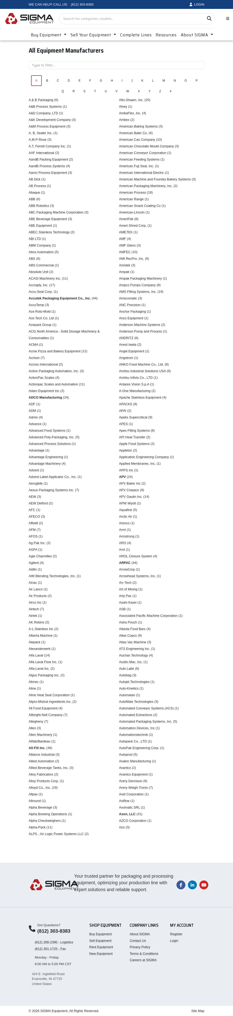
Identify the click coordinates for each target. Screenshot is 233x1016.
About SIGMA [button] (195, 34)
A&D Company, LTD (43, 113)
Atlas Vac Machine (132, 642)
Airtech (34, 609)
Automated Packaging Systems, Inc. (145, 721)
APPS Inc (126, 470)
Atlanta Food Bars (132, 629)
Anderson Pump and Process (140, 331)
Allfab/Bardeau (39, 741)
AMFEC (125, 252)
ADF (32, 404)
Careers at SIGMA (143, 960)
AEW (32, 496)
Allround (35, 801)
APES (123, 424)
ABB (32, 199)
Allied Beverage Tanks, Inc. (49, 768)
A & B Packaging (41, 100)
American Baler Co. (133, 133)
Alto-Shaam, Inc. (131, 100)
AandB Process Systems (47, 166)
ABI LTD (35, 239)
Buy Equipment (100, 934)
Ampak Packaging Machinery (140, 278)
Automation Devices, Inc (137, 728)
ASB (122, 609)
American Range (131, 199)
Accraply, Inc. (38, 285)
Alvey (123, 106)
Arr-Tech (125, 582)
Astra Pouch (128, 622)
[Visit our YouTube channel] (203, 885)
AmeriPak (126, 219)
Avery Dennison (131, 781)
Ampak (124, 272)
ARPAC (125, 563)
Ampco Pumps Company (137, 285)
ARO (122, 543)
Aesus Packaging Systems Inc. (51, 490)
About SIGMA (140, 934)
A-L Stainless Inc (41, 629)
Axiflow (124, 801)
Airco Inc (35, 602)
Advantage (37, 450)
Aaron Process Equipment (48, 172)
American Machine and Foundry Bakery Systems (155, 179)
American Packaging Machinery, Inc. (146, 186)
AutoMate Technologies (136, 701)
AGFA (33, 549)
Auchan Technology (133, 655)
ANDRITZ (126, 338)
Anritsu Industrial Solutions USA (142, 371)
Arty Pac (125, 596)
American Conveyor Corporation (143, 153)
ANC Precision (130, 305)
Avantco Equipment (133, 774)
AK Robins (36, 622)
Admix (33, 417)
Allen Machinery (40, 735)
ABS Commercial (42, 265)
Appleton (125, 450)
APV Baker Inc (130, 483)
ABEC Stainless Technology (49, 232)
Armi (122, 530)
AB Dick (34, 179)
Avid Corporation (131, 794)
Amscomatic (128, 298)
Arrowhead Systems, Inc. (137, 576)
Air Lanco (36, 589)
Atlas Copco (128, 635)
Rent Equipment (101, 947)
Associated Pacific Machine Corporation (148, 615)
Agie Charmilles (40, 556)
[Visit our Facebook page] (180, 885)
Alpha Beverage (40, 807)
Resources (166, 34)
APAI (123, 411)
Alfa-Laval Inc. (39, 668)
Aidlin (33, 569)
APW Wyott (127, 503)
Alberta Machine (41, 635)
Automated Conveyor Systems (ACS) (146, 708)
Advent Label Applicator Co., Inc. (53, 477)
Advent (34, 470)
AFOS (33, 536)
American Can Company (137, 139)
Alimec (34, 682)
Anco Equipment (131, 318)
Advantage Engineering (46, 457)
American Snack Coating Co (140, 206)
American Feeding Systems (139, 159)
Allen (32, 728)
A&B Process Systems (45, 106)
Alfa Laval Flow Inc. (43, 662)
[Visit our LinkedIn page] (192, 885)
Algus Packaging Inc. (44, 675)
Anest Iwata (127, 344)
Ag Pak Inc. (37, 543)
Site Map (197, 1011)
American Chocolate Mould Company (146, 146)
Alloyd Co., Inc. (40, 787)
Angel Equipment (131, 351)
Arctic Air (125, 516)
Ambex (124, 120)
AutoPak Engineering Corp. (139, 748)
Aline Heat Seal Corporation (49, 695)
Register (176, 934)
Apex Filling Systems (134, 430)
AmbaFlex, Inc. (130, 113)
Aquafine (125, 510)
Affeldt (33, 523)
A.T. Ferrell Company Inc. (47, 146)
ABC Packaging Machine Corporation (56, 212)
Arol (122, 549)
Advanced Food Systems (47, 430)
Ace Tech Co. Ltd (41, 318)
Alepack (34, 642)
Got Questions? (48, 925)
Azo (122, 827)
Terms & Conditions (144, 953)
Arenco (124, 523)
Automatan (127, 695)
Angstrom (126, 358)
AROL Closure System (135, 556)
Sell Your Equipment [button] (91, 34)
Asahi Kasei (128, 602)
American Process (132, 192)
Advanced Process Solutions (50, 444)
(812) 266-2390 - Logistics (54, 942)
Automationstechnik (133, 735)
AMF (122, 239)
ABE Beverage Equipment (48, 219)
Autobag (125, 675)
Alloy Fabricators (41, 774)
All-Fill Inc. (37, 748)
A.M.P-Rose (38, 139)
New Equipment (101, 953)
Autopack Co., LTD (133, 741)
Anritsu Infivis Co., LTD (136, 377)
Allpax (33, 794)
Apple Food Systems (134, 444)
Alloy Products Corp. (44, 781)
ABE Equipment (40, 225)
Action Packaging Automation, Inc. (54, 371)
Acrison (34, 358)
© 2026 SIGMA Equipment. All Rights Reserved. (64, 1011)
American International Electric (141, 172)
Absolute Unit (38, 272)
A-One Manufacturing (135, 391)
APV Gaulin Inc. (131, 496)
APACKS (125, 404)
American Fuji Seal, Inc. (136, 166)
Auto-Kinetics (129, 688)
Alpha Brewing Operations (48, 814)
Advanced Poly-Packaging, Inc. (52, 437)
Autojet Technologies (134, 682)
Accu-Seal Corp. (41, 291)
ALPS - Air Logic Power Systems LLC (56, 834)
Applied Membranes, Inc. (137, 463)
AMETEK (126, 232)
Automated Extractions (136, 715)
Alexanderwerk (40, 649)
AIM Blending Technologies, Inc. (52, 576)
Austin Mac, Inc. (131, 662)
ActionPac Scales (41, 377)
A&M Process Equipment (47, 126)
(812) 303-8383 (54, 931)
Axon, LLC (127, 814)
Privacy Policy (140, 947)
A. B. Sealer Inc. (41, 133)
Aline (32, 688)
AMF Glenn (128, 245)
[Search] (209, 18)
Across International (43, 364)
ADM (32, 411)
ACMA (33, 344)
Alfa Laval (36, 655)
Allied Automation (41, 761)
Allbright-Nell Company (46, 715)
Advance (35, 424)
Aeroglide (36, 483)
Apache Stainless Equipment (140, 397)
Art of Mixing (128, 589)
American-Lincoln (132, 212)
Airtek (33, 615)
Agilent (34, 563)
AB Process (37, 186)
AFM (32, 530)
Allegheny (36, 721)
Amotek (124, 265)
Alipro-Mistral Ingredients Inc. (51, 701)
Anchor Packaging (132, 311)
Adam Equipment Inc (44, 391)
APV (122, 477)
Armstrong (126, 536)
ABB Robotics (39, 206)
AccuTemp (36, 305)
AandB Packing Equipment (48, 159)
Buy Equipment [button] (47, 34)
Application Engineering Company (144, 457)
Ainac (33, 582)
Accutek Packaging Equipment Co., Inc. (60, 298)
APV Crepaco (129, 490)
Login (174, 941)
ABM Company (40, 245)
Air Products (38, 596)
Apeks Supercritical (133, 417)
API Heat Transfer (132, 437)
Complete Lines (136, 34)
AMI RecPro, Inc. (131, 258)
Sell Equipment (100, 941)
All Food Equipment (43, 708)
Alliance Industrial (42, 754)
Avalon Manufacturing (135, 761)
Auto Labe (126, 668)
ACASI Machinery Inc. (45, 278)
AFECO (34, 516)
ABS (32, 258)
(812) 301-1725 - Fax (50, 949)
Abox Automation (42, 252)
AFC (32, 510)
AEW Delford (38, 503)
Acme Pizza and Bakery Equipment (55, 351)
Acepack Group (40, 325)
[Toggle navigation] (226, 18)
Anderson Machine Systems (139, 325)
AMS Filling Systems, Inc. (138, 291)
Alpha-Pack (37, 827)
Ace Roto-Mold (40, 311)
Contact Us (138, 941)
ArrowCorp (127, 569)
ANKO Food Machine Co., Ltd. (141, 364)
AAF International (41, 153)
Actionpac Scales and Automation (53, 384)
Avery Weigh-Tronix (133, 787)
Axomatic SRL (129, 807)
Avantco (125, 768)
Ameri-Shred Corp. (133, 225)
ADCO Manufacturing (45, 397)
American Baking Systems (138, 126)
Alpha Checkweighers (45, 820)
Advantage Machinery (45, 463)
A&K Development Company (50, 120)
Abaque (34, 192)
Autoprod (126, 754)
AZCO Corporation (133, 820)
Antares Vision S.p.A (134, 384)
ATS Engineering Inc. (134, 649)
